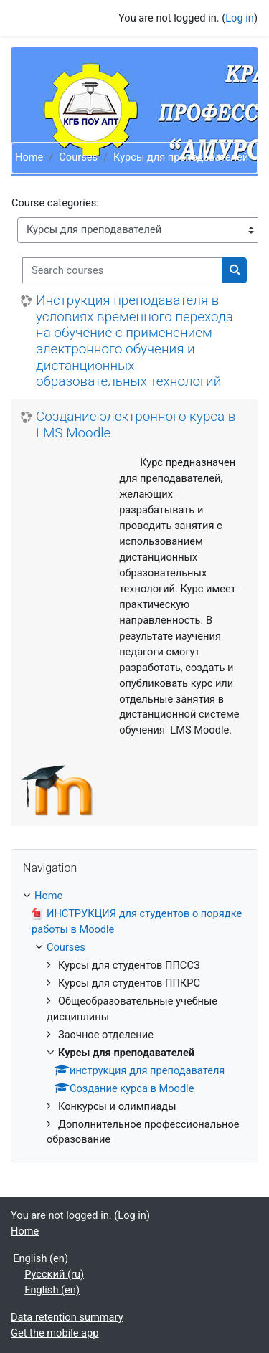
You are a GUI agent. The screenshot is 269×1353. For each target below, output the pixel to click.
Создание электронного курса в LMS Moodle (135, 425)
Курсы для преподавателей (180, 157)
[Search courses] (122, 270)
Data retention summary (67, 1317)
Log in (239, 17)
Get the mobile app (54, 1332)
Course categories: (55, 202)
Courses (78, 157)
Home (29, 157)
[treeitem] (134, 1018)
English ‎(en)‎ (40, 1258)
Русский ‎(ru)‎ (54, 1274)
